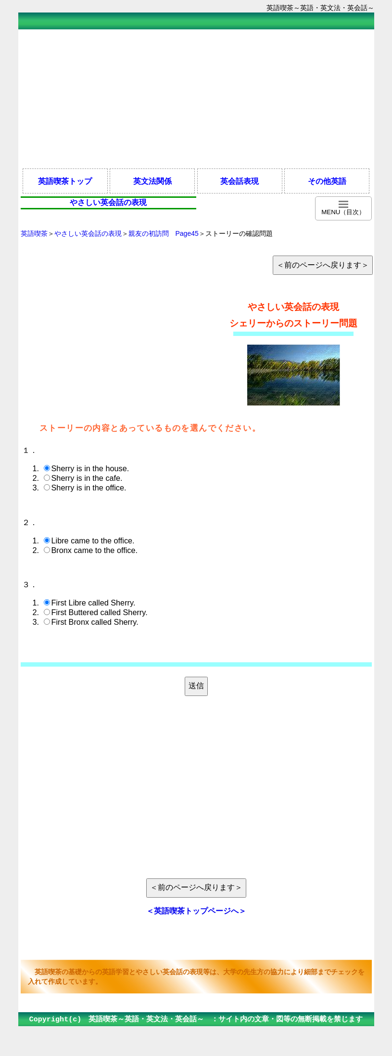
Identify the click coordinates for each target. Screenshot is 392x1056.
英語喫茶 (34, 233)
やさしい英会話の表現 (88, 233)
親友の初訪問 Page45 (163, 233)
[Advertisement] (196, 98)
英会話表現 (239, 181)
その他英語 (327, 181)
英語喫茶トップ (65, 181)
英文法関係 (152, 181)
